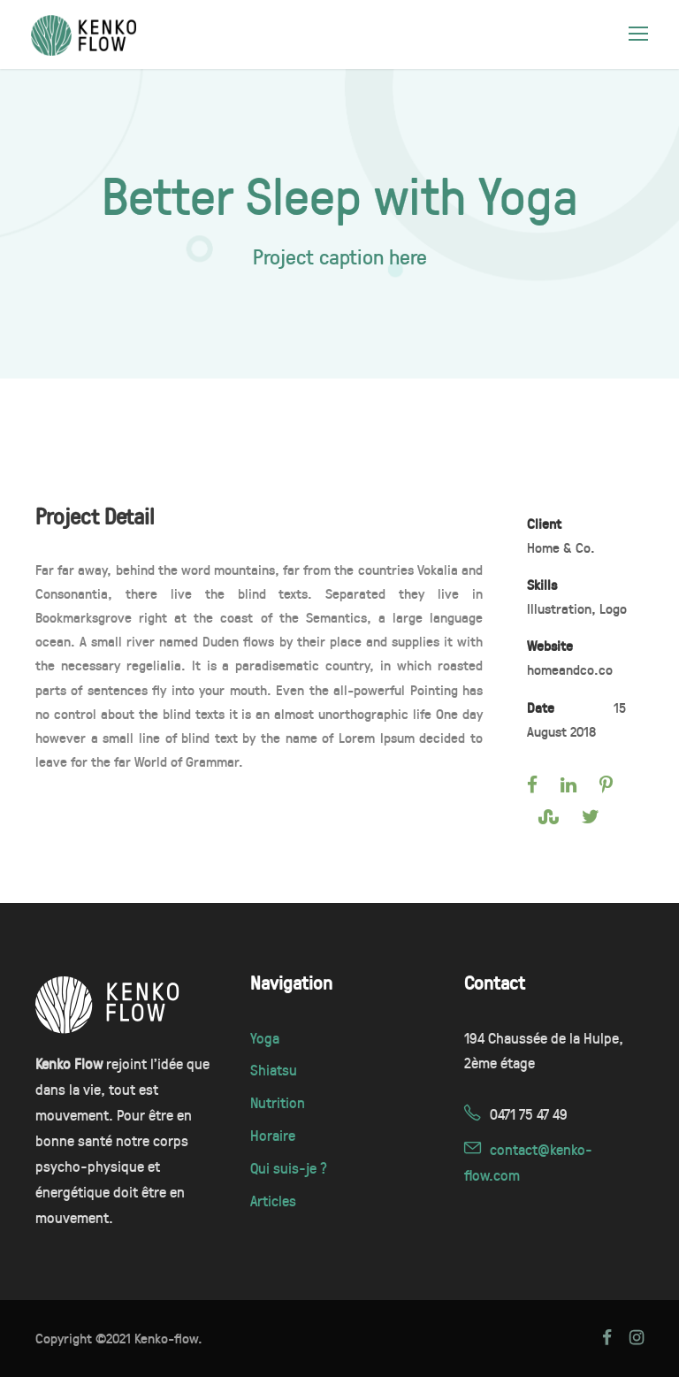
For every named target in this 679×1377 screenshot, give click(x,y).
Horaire (272, 1135)
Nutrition (277, 1102)
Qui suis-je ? (288, 1168)
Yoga (264, 1038)
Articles (273, 1200)
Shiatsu (273, 1070)
